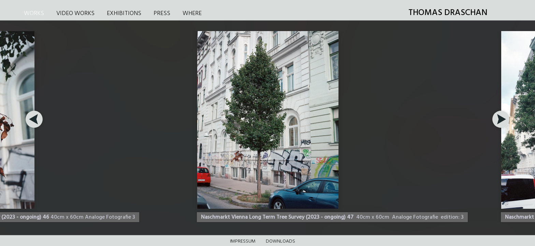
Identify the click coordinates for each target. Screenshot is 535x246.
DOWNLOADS (280, 241)
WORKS (34, 13)
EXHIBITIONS (124, 13)
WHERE (192, 13)
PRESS (162, 13)
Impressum (243, 241)
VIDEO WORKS (75, 13)
